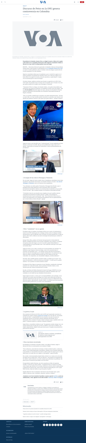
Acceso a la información (11, 433)
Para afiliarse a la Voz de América (13, 424)
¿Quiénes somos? (28, 424)
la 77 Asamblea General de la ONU (54, 68)
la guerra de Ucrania (42, 315)
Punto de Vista (9, 439)
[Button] (56, 20)
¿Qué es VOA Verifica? (29, 433)
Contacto (8, 426)
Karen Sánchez (26, 14)
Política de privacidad (29, 426)
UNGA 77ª (25, 5)
